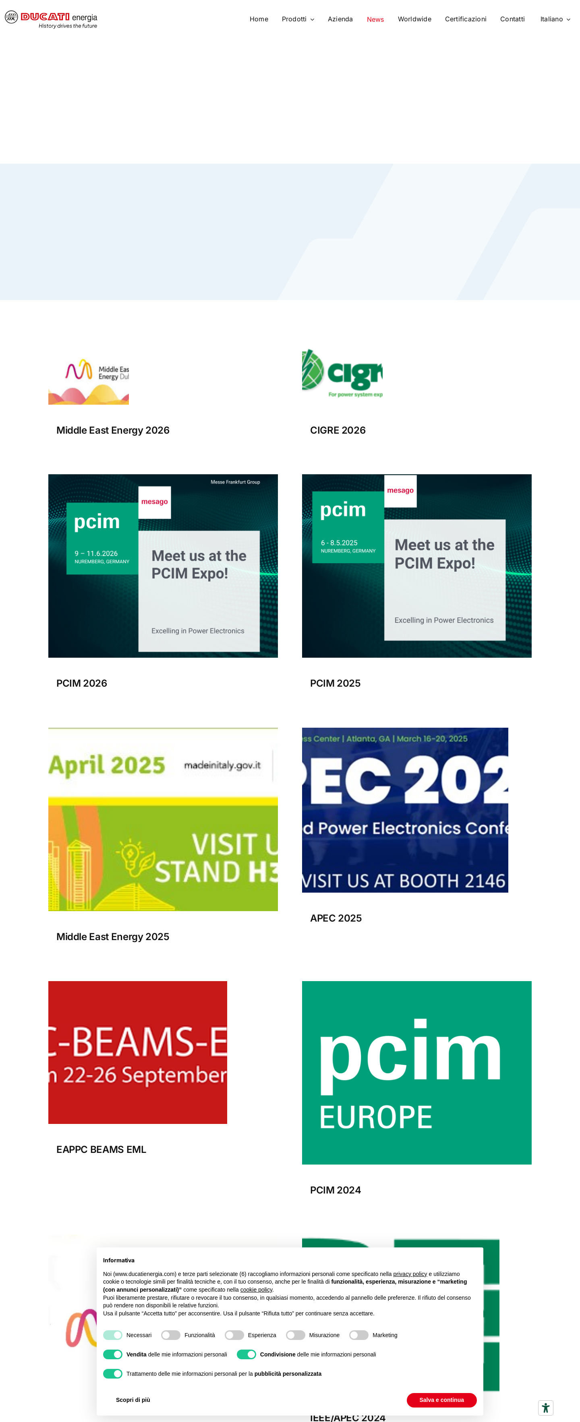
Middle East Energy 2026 (113, 430)
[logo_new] (400, 1238)
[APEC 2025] (405, 731)
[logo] (51, 14)
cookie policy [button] (256, 1289)
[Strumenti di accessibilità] (545, 1408)
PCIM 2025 (335, 683)
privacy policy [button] (410, 1274)
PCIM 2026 (81, 683)
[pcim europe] (417, 984)
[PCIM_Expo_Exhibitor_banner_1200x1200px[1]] (163, 477)
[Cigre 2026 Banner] (342, 344)
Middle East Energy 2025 (113, 937)
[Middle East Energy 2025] (163, 731)
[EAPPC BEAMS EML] (137, 984)
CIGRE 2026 (337, 430)
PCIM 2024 (335, 1190)
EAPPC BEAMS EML (101, 1149)
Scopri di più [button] (133, 1400)
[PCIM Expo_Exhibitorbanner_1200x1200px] (417, 477)
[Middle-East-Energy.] (163, 1238)
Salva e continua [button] (442, 1400)
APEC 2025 (336, 918)
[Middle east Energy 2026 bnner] (88, 344)
